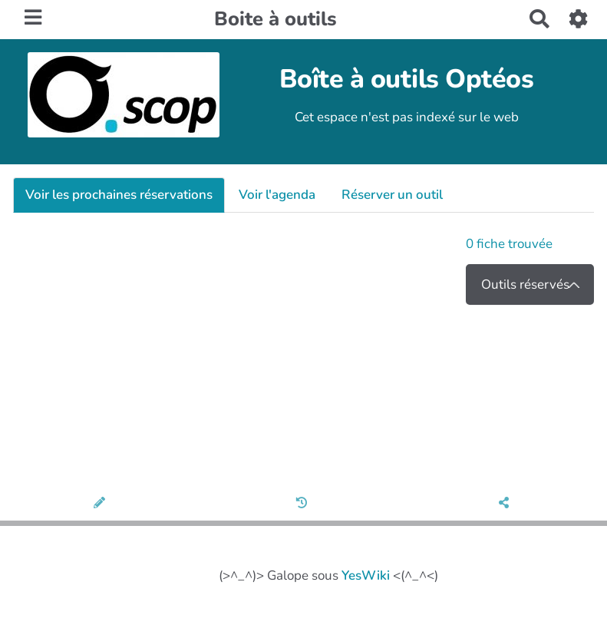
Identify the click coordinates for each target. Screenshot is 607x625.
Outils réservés (525, 284)
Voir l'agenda (277, 194)
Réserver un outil (392, 194)
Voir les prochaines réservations (119, 194)
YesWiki (365, 575)
